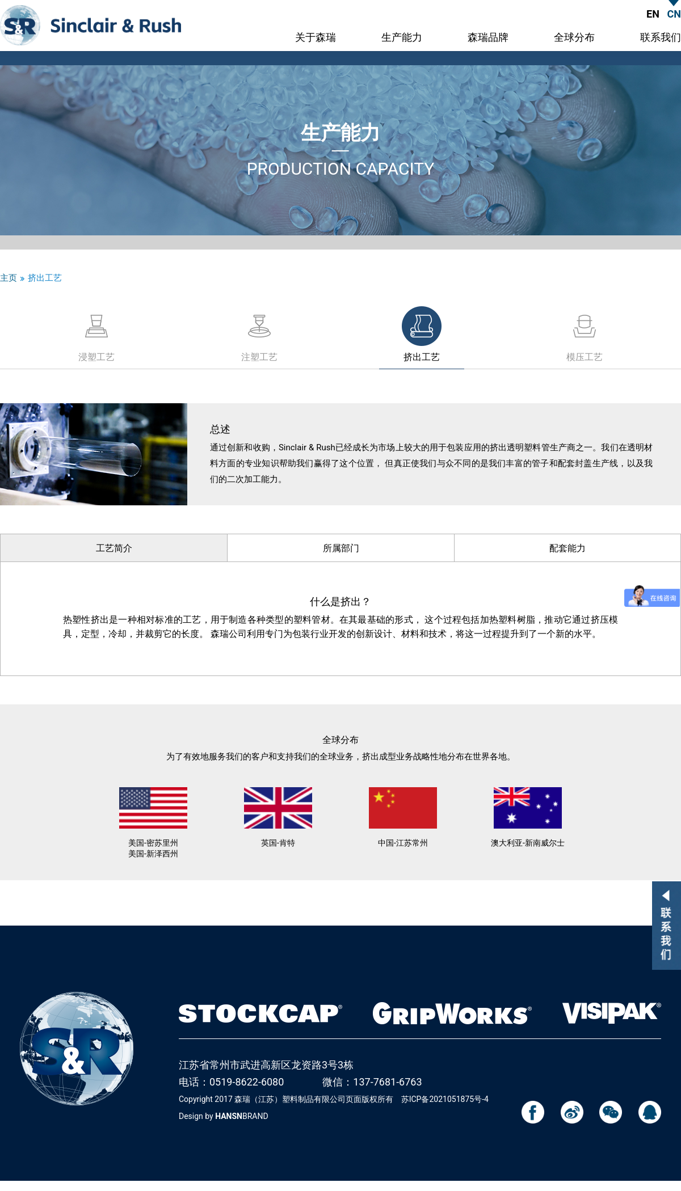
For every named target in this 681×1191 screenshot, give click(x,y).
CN (674, 14)
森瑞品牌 (488, 38)
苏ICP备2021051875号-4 (445, 1099)
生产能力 (401, 38)
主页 (8, 278)
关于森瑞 (315, 38)
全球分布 (574, 38)
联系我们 (660, 38)
